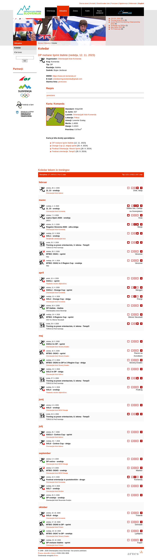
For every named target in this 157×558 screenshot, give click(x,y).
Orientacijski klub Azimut (54, 193)
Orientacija (51, 11)
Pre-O (60, 174)
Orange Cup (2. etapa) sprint (64, 146)
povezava (62, 82)
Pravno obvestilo (44, 553)
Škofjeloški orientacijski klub (56, 239)
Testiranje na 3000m (118, 25)
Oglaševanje (123, 3)
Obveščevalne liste (103, 3)
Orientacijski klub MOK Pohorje (57, 410)
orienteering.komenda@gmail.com (67, 79)
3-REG (132, 174)
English (141, 3)
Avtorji (53, 553)
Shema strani (84, 3)
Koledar (17, 48)
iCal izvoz (18, 52)
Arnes (56, 555)
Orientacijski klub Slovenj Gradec (57, 347)
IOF (137, 174)
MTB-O (53, 174)
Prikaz (76, 117)
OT (49, 174)
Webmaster (133, 3)
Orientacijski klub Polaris (54, 527)
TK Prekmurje (116, 29)
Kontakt (92, 3)
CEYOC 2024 (116, 18)
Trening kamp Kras (117, 20)
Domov (40, 43)
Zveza (75, 11)
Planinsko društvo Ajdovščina (56, 284)
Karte (87, 11)
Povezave (114, 3)
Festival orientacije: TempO (63, 151)
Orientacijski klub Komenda (69, 59)
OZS (127, 174)
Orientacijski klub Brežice (55, 491)
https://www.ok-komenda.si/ (64, 76)
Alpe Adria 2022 (116, 27)
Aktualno (63, 11)
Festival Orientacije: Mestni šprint (66, 148)
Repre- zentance (100, 12)
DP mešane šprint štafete (63, 143)
